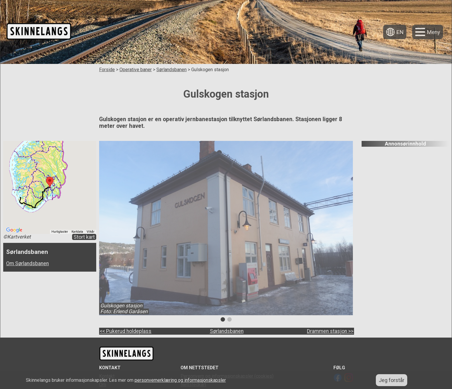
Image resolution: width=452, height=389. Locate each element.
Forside (107, 69)
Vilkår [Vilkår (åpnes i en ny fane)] (90, 231)
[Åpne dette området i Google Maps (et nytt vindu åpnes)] (14, 230)
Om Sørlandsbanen (27, 263)
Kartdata (77, 231)
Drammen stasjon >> (330, 331)
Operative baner (135, 69)
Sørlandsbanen (171, 69)
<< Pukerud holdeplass (125, 331)
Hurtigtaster (59, 231)
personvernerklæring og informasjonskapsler (180, 380)
